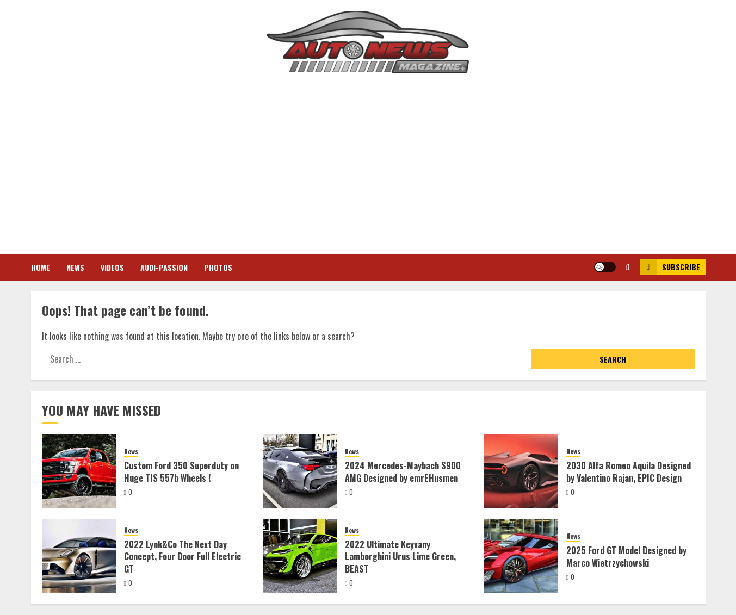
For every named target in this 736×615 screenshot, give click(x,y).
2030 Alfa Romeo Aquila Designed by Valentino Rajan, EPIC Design (628, 471)
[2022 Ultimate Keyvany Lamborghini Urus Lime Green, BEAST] (300, 556)
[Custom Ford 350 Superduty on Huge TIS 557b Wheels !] (79, 471)
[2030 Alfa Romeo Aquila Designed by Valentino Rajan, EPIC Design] (521, 471)
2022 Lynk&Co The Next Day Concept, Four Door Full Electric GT (182, 556)
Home (40, 267)
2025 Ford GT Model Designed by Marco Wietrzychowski (626, 556)
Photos (218, 267)
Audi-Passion (164, 267)
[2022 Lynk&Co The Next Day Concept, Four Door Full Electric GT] (79, 556)
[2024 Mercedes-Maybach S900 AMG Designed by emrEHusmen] (300, 471)
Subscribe (670, 267)
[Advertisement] (368, 161)
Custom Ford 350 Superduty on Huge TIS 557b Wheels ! (181, 471)
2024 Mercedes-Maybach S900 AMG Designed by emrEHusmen (403, 471)
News (75, 267)
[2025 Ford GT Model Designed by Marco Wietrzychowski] (521, 556)
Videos (112, 267)
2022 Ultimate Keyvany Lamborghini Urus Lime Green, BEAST (400, 556)
